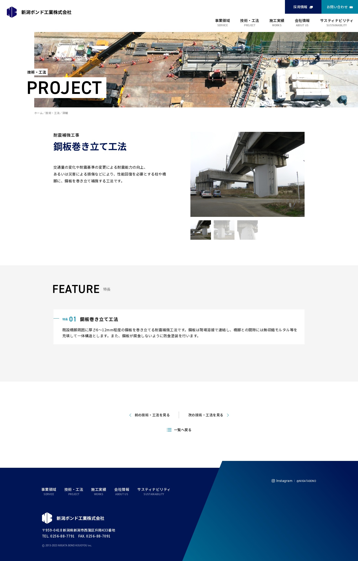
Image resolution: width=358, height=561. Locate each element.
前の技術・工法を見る (152, 423)
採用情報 (300, 6)
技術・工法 (249, 20)
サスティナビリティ (336, 20)
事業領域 (222, 20)
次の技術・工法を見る (206, 423)
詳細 (65, 113)
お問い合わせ (337, 6)
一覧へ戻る (183, 438)
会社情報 (302, 20)
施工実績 (276, 20)
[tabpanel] (247, 174)
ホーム (38, 113)
